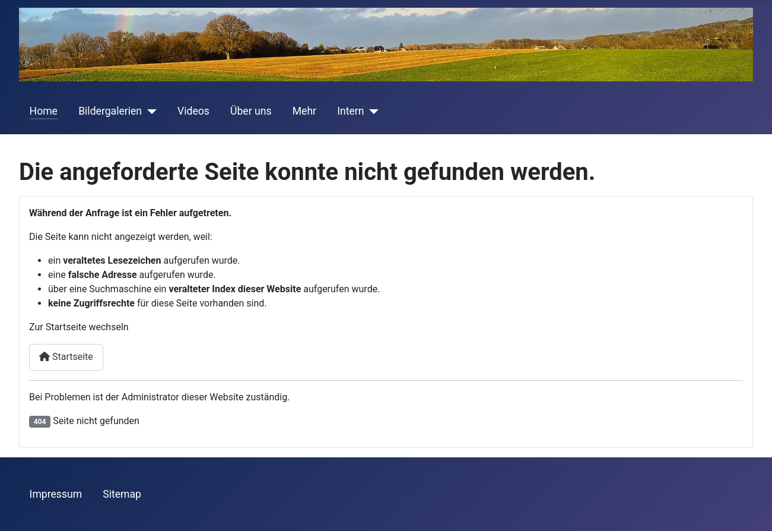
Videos (193, 111)
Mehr (304, 111)
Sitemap (122, 494)
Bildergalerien (110, 111)
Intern (350, 111)
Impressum (56, 494)
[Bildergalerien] (149, 111)
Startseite (66, 356)
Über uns (250, 111)
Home (44, 111)
